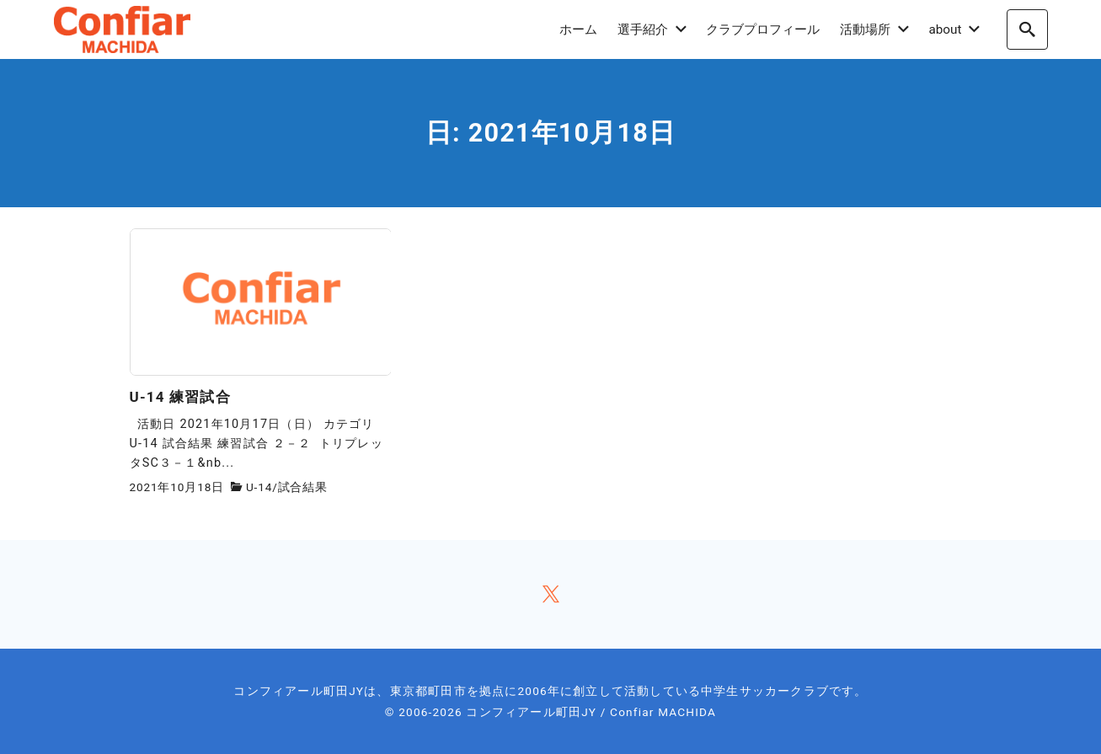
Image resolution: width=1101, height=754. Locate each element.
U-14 (259, 487)
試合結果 (303, 487)
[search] (1027, 29)
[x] (550, 594)
